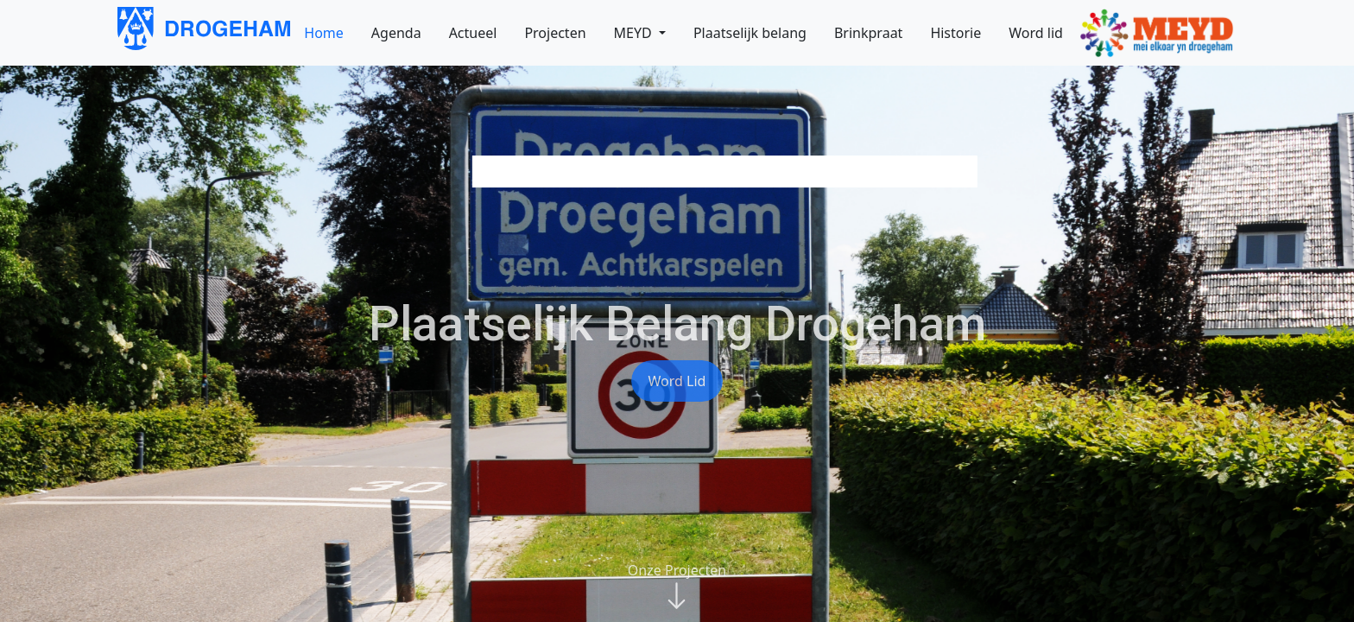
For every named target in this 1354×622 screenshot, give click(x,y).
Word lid (677, 380)
